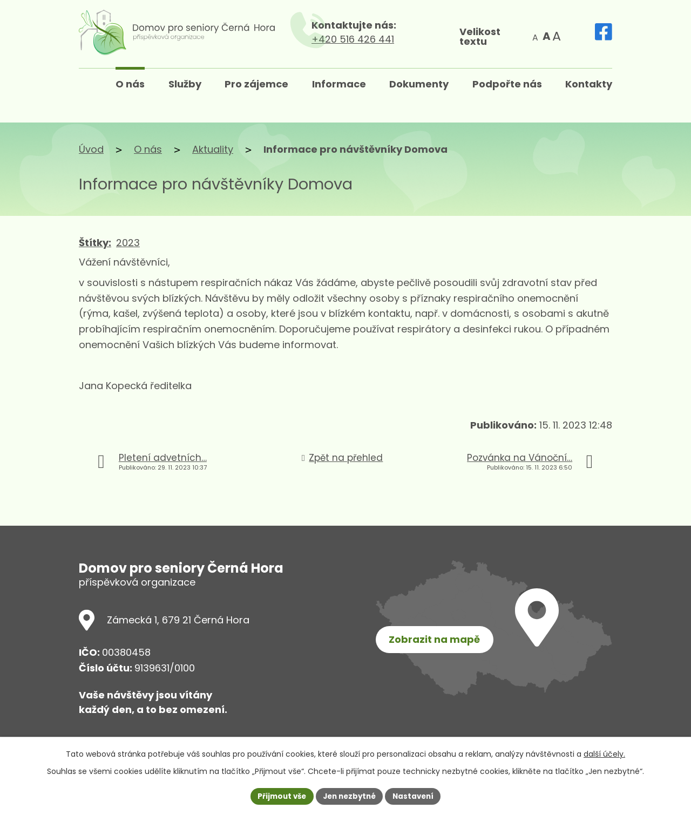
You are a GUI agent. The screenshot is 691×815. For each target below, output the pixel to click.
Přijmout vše (278, 795)
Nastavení (416, 795)
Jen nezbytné (349, 795)
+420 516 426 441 (372, 39)
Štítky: (95, 242)
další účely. (604, 753)
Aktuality (212, 149)
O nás (148, 149)
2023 (128, 242)
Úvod (91, 149)
